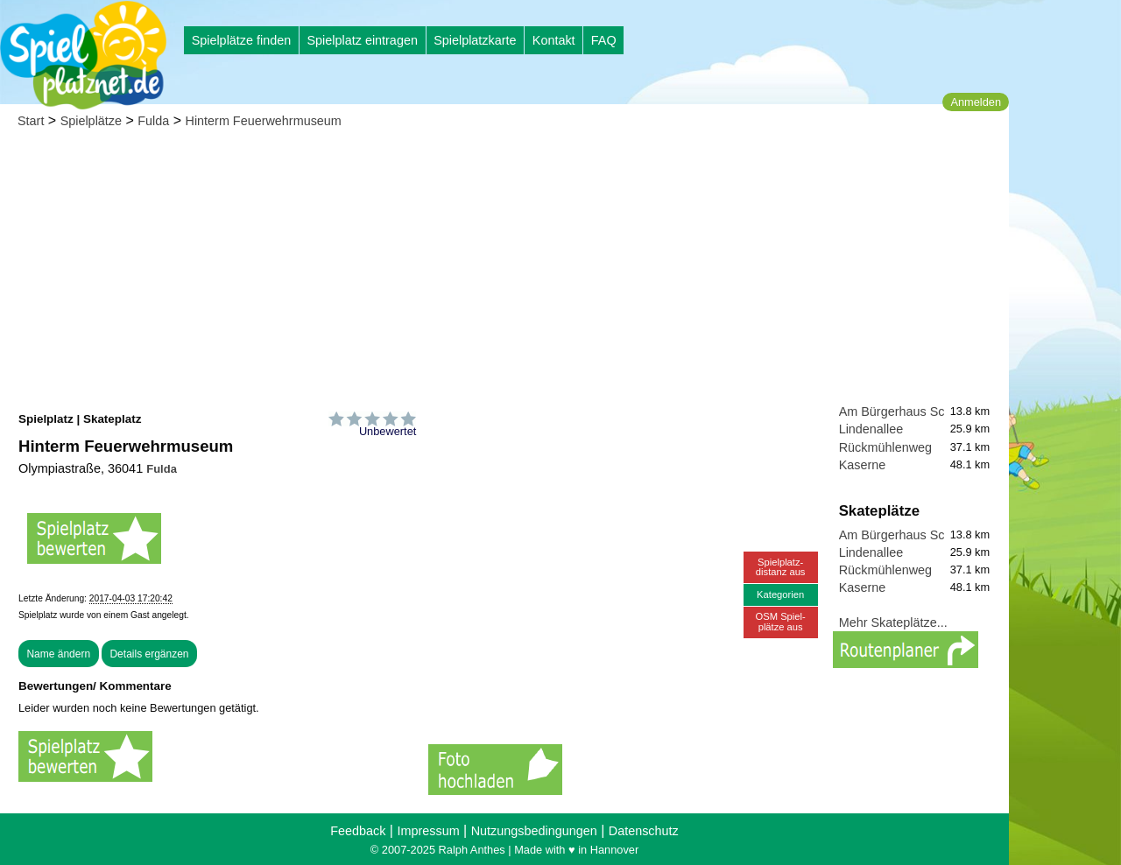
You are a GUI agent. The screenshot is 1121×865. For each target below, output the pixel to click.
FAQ (604, 40)
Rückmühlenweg (885, 447)
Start (31, 121)
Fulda (153, 121)
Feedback (357, 831)
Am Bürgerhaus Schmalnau (916, 411)
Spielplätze (91, 121)
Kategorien (780, 594)
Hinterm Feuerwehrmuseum (264, 121)
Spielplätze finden (242, 40)
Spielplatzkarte (475, 40)
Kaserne (862, 465)
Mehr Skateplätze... (893, 622)
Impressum (428, 831)
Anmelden (975, 102)
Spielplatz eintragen (362, 40)
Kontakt (553, 40)
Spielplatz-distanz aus (781, 567)
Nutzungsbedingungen (534, 831)
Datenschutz (644, 831)
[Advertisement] (504, 271)
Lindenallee (871, 429)
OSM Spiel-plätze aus (781, 621)
